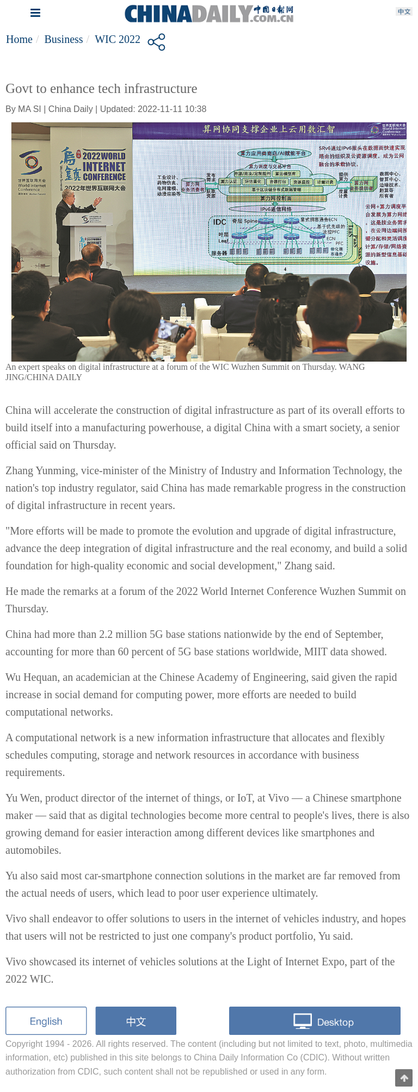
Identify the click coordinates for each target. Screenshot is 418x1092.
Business (63, 39)
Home (19, 39)
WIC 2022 (117, 39)
